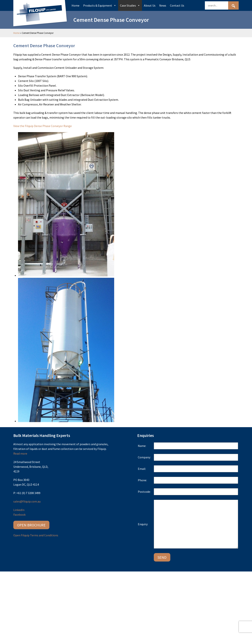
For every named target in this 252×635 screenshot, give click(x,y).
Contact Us (177, 5)
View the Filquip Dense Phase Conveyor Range (42, 126)
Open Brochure (31, 525)
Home (75, 5)
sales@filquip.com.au (27, 501)
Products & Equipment (99, 5)
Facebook (19, 514)
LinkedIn (18, 510)
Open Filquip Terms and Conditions (35, 535)
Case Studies (130, 5)
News (162, 5)
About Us (149, 5)
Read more (20, 453)
